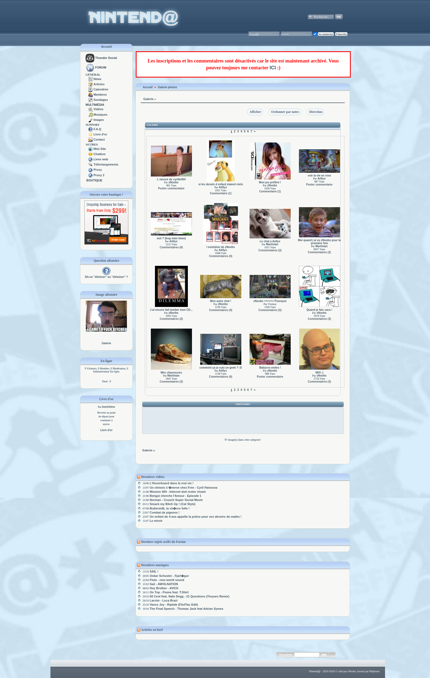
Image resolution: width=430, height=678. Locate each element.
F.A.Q (97, 129)
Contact (99, 139)
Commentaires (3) (319, 318)
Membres (100, 94)
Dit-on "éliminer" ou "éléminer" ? (106, 276)
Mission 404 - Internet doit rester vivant (178, 491)
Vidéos (98, 109)
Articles (99, 84)
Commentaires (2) (269, 250)
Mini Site (100, 148)
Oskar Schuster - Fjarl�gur (169, 575)
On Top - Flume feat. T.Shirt (168, 592)
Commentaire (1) (220, 193)
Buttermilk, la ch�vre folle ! (169, 508)
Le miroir (155, 520)
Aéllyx (223, 187)
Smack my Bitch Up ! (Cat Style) (173, 504)
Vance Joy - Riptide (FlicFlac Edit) (174, 604)
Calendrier (101, 89)
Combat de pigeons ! (165, 512)
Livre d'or (100, 134)
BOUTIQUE (94, 180)
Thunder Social (101, 57)
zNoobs (173, 182)
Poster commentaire (171, 188)
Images (99, 119)
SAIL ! (154, 571)
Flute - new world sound (167, 580)
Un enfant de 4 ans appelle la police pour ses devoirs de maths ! (196, 516)
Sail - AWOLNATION (164, 584)
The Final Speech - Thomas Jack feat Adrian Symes (187, 608)
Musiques (101, 114)
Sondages (101, 99)
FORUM (100, 67)
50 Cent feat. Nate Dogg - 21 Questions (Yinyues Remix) (190, 596)
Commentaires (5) (269, 310)
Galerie (106, 343)
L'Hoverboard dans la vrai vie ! (172, 483)
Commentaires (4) (220, 256)
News (97, 79)
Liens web (101, 159)
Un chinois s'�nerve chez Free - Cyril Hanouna (183, 487)
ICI (273, 67)
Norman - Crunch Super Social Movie (176, 500)
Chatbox (100, 154)
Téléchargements (106, 164)
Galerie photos (167, 87)
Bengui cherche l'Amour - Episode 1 (175, 495)
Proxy (98, 169)
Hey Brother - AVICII (164, 588)
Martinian (272, 244)
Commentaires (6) (171, 247)
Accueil (106, 46)
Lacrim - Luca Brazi (163, 600)
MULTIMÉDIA (95, 104)
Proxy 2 (99, 175)
